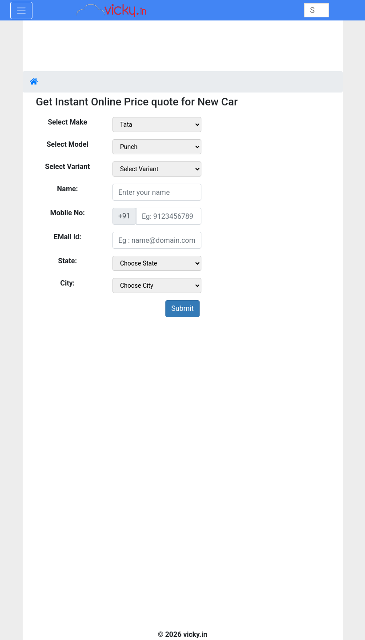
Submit (182, 308)
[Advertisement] (182, 398)
